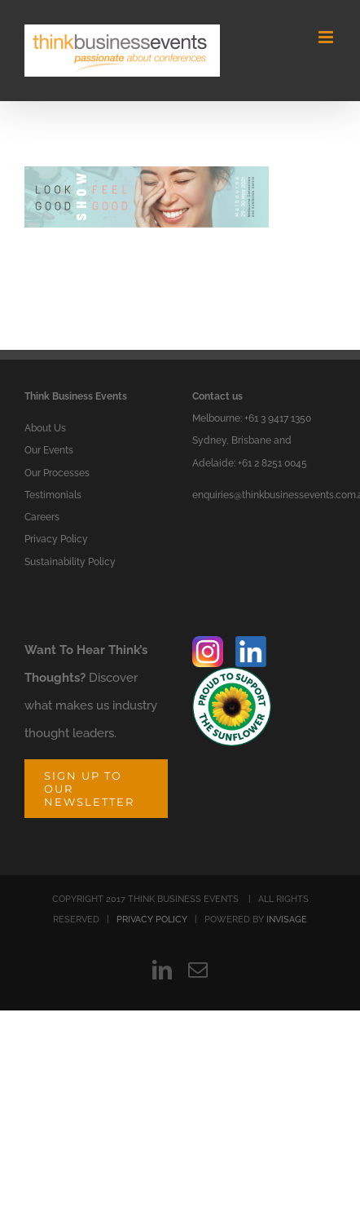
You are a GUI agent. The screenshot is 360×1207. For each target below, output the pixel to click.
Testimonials (52, 495)
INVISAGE (286, 919)
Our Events (48, 450)
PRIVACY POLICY (151, 919)
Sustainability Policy (70, 562)
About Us (45, 428)
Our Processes (57, 473)
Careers (41, 517)
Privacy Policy (56, 539)
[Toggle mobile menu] (327, 37)
